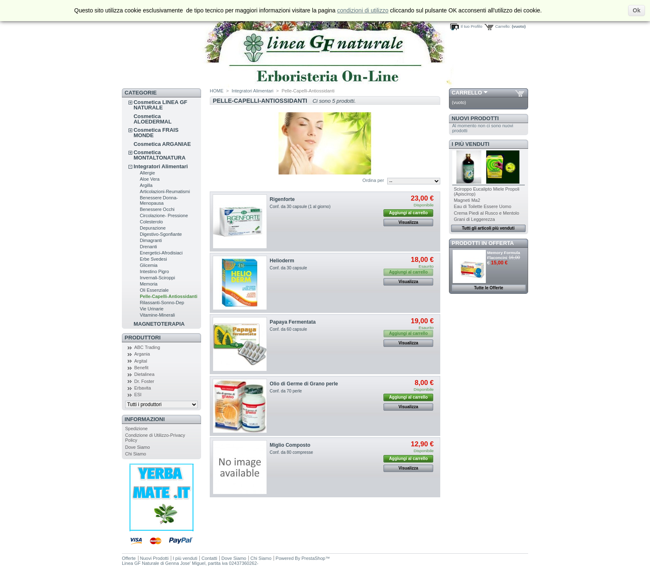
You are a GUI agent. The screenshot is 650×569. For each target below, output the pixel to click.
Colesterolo (151, 221)
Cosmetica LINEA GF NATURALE (160, 105)
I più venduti (471, 144)
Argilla (146, 185)
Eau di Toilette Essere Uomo (483, 206)
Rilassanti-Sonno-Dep (162, 302)
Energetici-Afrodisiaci (161, 252)
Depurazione (152, 227)
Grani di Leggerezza (474, 219)
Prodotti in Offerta (483, 243)
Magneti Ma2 (467, 200)
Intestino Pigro (154, 271)
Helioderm (282, 261)
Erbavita (142, 387)
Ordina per (373, 180)
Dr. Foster (144, 381)
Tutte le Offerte (488, 288)
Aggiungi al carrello (408, 213)
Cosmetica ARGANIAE (162, 144)
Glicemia (149, 265)
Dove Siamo (137, 447)
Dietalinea (144, 374)
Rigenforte (282, 199)
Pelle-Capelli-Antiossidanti (168, 296)
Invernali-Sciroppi (157, 277)
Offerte (129, 558)
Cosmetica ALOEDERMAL (152, 119)
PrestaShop (313, 558)
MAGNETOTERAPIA (158, 324)
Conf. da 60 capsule (288, 329)
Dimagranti (151, 240)
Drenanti (148, 246)
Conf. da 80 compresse (291, 452)
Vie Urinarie (151, 308)
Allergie (147, 172)
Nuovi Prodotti (475, 118)
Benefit (141, 367)
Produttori (143, 337)
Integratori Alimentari (160, 166)
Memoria (149, 283)
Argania (142, 353)
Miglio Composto (290, 445)
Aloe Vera (150, 179)
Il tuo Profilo (471, 26)
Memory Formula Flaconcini (503, 255)
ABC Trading (147, 347)
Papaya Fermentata (293, 322)
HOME (216, 90)
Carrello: (502, 26)
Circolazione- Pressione (164, 215)
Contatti (209, 558)
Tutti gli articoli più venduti (488, 228)
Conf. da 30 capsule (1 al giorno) (300, 206)
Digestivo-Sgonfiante (161, 234)
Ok (636, 10)
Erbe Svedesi (153, 259)
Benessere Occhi (157, 209)
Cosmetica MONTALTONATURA (159, 155)
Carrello (467, 93)
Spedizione (136, 428)
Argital (140, 360)
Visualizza (408, 222)
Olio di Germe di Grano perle (304, 384)
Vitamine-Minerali (157, 314)
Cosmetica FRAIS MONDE (155, 132)
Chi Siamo (135, 453)
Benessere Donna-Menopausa (159, 200)
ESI (138, 394)
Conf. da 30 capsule (288, 268)
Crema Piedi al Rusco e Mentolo (486, 213)
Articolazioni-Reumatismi (165, 191)
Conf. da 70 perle (286, 391)
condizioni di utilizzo (362, 10)
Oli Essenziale (154, 290)
